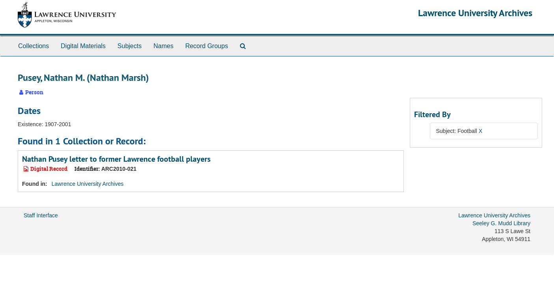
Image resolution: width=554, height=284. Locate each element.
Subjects (129, 46)
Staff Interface (41, 215)
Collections (33, 46)
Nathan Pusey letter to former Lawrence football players (116, 159)
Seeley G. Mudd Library (501, 223)
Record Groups (206, 46)
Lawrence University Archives (475, 13)
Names (163, 46)
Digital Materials (83, 46)
